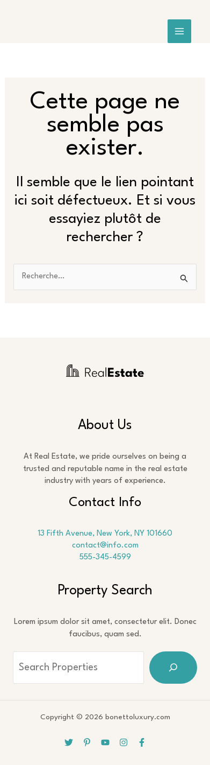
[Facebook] (141, 742)
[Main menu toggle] (179, 31)
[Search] (173, 667)
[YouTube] (105, 742)
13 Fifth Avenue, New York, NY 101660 (105, 534)
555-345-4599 (105, 557)
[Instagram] (123, 742)
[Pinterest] (87, 742)
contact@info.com (105, 546)
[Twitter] (68, 742)
